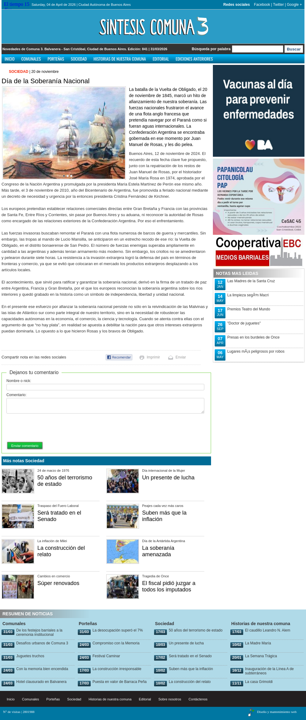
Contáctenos (198, 699)
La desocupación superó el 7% (118, 630)
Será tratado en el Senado (190, 656)
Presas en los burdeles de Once (253, 337)
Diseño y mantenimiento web (277, 712)
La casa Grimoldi (259, 682)
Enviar (181, 357)
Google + (294, 4)
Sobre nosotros (169, 699)
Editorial (161, 58)
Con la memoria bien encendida (42, 669)
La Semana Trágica (261, 656)
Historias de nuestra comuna (119, 58)
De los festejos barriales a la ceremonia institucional (39, 632)
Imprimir (153, 357)
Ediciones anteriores (194, 58)
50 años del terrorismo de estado (195, 630)
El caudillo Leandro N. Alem (267, 630)
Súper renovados (58, 583)
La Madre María (258, 643)
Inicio (10, 58)
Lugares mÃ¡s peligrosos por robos (256, 351)
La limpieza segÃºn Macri (248, 295)
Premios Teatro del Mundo (248, 309)
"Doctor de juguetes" (244, 323)
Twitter (278, 4)
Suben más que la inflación (191, 669)
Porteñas (55, 58)
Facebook (262, 4)
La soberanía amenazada (158, 551)
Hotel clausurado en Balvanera (41, 682)
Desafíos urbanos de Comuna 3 (42, 643)
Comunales (31, 58)
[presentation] (53, 428)
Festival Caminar (106, 656)
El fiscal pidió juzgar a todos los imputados (168, 586)
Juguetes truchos (30, 656)
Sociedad (79, 58)
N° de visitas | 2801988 (19, 712)
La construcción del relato (190, 682)
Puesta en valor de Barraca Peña (120, 682)
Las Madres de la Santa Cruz (251, 281)
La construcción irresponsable (117, 669)
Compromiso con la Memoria (116, 643)
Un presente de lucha (168, 477)
